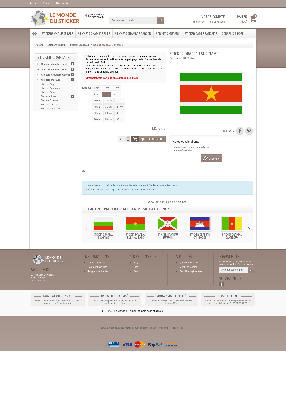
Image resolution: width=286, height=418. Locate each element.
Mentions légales (188, 333)
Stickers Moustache (51, 199)
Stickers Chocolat (50, 122)
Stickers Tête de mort (52, 279)
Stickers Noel (48, 211)
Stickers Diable (49, 130)
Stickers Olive (48, 215)
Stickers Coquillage (51, 109)
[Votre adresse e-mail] (233, 337)
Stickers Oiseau (49, 219)
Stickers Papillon (49, 223)
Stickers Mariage (49, 207)
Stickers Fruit (48, 150)
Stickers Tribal (48, 284)
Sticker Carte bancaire (201, 34)
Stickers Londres (49, 190)
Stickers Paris (48, 243)
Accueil (39, 45)
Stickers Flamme (49, 154)
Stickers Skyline (49, 251)
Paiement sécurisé (97, 333)
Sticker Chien (48, 117)
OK (160, 20)
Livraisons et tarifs (97, 329)
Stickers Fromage (50, 146)
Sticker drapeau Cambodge (200, 236)
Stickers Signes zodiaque (54, 247)
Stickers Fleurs (48, 162)
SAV (136, 338)
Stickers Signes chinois (53, 263)
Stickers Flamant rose (52, 166)
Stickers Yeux (48, 292)
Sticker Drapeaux (50, 134)
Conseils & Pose (232, 34)
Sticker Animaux (49, 97)
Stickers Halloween (51, 178)
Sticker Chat (47, 114)
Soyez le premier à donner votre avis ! (168, 201)
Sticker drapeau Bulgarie (103, 236)
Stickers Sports (49, 259)
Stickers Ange (48, 85)
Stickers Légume (49, 186)
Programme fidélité (98, 338)
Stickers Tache (48, 275)
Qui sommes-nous (189, 329)
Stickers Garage (49, 170)
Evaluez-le (211, 158)
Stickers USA (48, 288)
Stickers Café (48, 126)
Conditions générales (191, 338)
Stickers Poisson (49, 231)
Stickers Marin (48, 194)
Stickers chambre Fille (94, 34)
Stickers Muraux (168, 34)
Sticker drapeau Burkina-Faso (136, 236)
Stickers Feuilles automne (54, 158)
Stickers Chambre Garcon (133, 34)
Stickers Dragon (49, 138)
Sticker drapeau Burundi (168, 236)
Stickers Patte (48, 227)
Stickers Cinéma (49, 101)
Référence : (176, 58)
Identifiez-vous (217, 22)
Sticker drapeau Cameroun (232, 236)
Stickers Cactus (49, 105)
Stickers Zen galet (50, 296)
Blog (136, 333)
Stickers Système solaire (54, 267)
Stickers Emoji (48, 142)
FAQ (136, 329)
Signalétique (47, 271)
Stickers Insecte (49, 182)
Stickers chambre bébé (57, 34)
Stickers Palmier (49, 239)
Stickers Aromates (50, 89)
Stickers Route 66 (50, 255)
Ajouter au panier (147, 139)
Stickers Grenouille (51, 174)
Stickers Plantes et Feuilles (55, 235)
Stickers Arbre (48, 93)
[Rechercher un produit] (133, 20)
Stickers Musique (50, 203)
